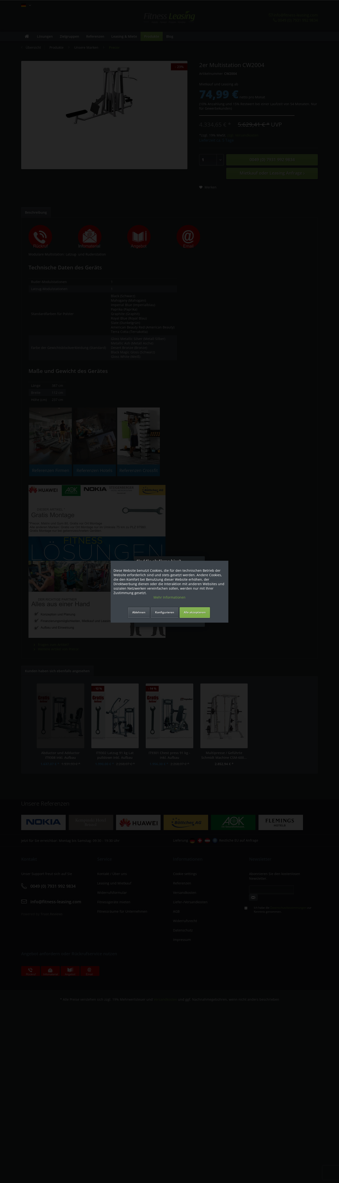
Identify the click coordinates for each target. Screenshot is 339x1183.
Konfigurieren (164, 612)
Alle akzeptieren (195, 612)
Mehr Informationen (169, 597)
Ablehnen (138, 612)
